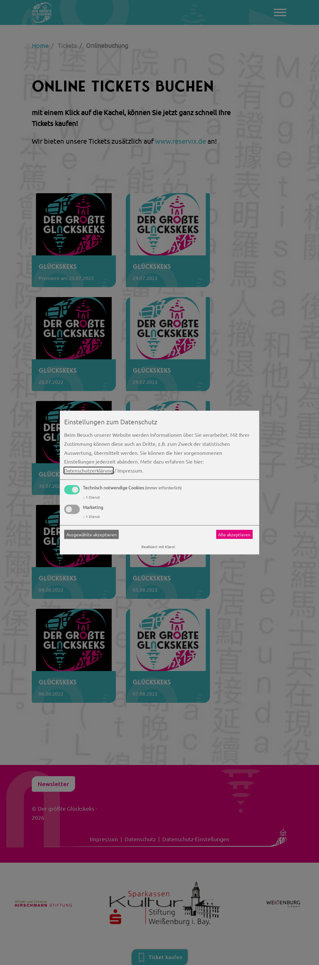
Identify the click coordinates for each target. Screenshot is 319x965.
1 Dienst (91, 497)
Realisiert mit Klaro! (158, 546)
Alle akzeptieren (234, 534)
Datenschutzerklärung (88, 470)
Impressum (129, 470)
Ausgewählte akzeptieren (91, 534)
